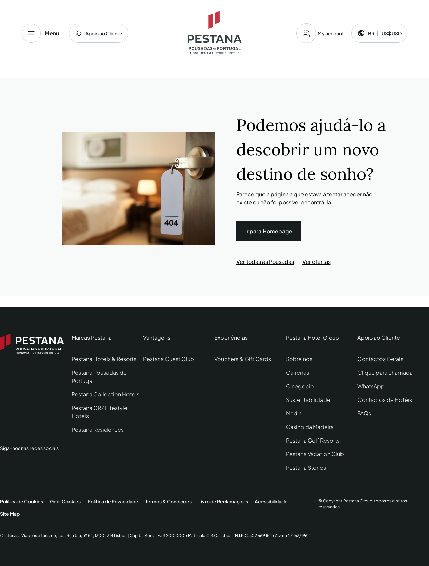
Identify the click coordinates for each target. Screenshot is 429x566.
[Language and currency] (379, 33)
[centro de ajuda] (98, 33)
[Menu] (31, 33)
